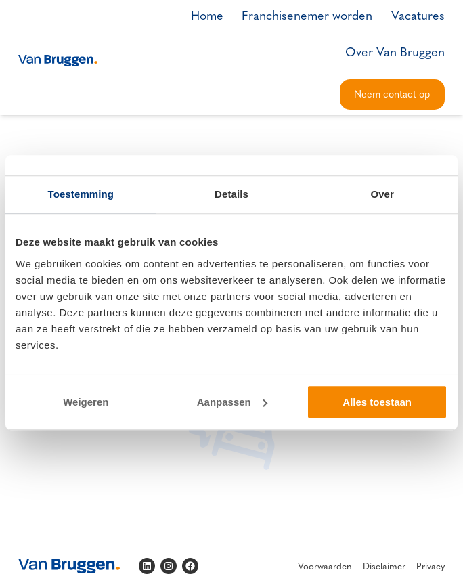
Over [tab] (382, 194)
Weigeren (85, 402)
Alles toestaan (377, 402)
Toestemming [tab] (81, 194)
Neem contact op (392, 93)
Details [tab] (231, 194)
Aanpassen (232, 402)
